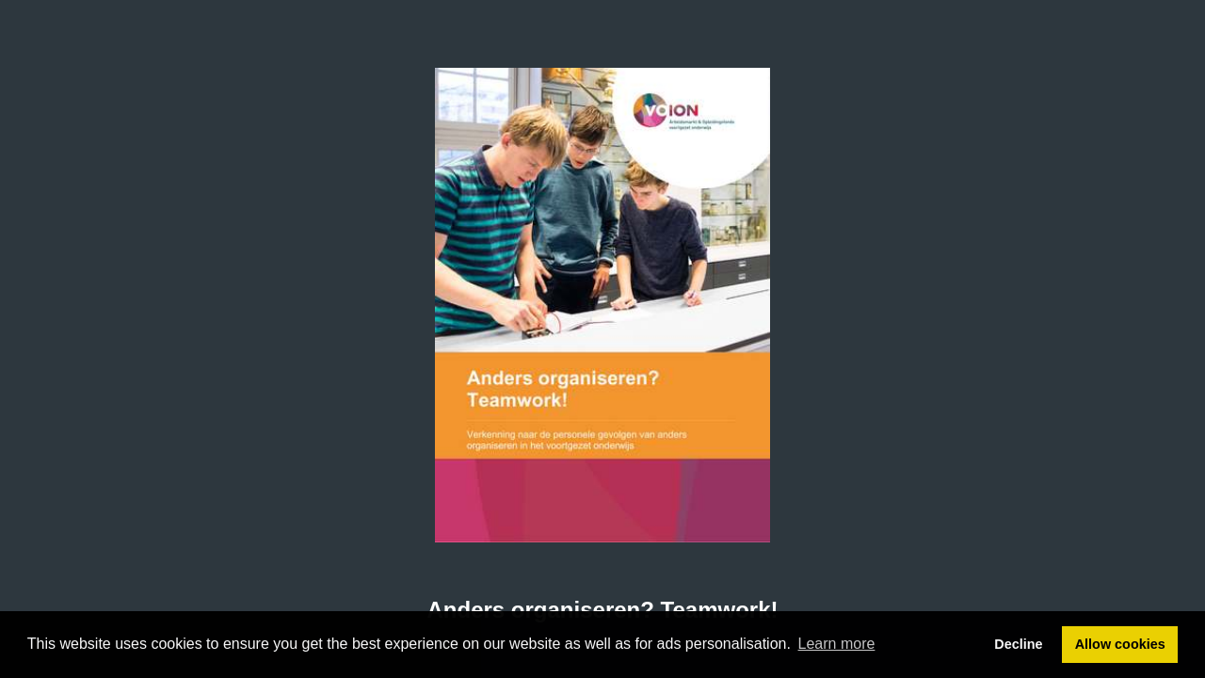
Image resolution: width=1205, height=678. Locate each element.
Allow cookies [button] (1120, 644)
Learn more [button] (837, 644)
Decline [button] (1018, 644)
